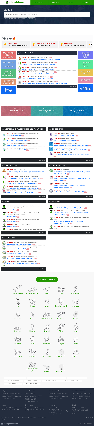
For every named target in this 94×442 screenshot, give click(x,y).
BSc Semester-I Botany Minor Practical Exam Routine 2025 (72, 148)
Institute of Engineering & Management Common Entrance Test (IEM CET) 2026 (72, 182)
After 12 (12, 409)
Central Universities (27, 381)
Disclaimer (14, 419)
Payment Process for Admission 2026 (22, 256)
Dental (4, 400)
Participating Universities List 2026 (23, 143)
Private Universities (10, 385)
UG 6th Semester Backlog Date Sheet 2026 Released (39, 68)
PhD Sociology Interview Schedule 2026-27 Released (37, 78)
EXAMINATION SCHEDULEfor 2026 (86, 55)
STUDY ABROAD (85, 80)
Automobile (34, 411)
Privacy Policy (22, 419)
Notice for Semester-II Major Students (66, 143)
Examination (56, 2)
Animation (40, 409)
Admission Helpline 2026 (23, 138)
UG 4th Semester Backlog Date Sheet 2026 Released (39, 73)
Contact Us (8, 419)
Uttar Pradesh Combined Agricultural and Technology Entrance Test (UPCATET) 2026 (72, 175)
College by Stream (54, 411)
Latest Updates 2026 (10, 19)
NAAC (83, 409)
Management (5, 396)
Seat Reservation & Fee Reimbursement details (22, 261)
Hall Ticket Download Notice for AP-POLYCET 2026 (70, 195)
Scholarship (64, 412)
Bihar (26, 398)
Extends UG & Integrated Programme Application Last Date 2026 (41, 58)
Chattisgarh (33, 398)
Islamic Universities (67, 381)
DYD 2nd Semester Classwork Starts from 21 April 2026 (39, 63)
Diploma (18, 409)
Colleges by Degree (54, 409)
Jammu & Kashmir (30, 403)
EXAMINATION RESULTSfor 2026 (86, 64)
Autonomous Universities (12, 381)
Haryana (33, 400)
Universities (86, 2)
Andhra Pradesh (30, 395)
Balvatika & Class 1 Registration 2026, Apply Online (70, 211)
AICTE (74, 409)
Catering (41, 411)
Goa (39, 398)
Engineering (14, 396)
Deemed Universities (40, 381)
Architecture (13, 395)
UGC (78, 409)
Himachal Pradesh (30, 401)
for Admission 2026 (8, 55)
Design (9, 400)
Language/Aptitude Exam (56, 415)
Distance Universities (54, 381)
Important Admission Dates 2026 (23, 153)
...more (14, 400)
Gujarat (27, 400)
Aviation (10, 398)
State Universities (37, 385)
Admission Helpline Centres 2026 (22, 252)
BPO (34, 409)
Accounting (28, 409)
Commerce (17, 398)
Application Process (54, 414)
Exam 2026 (32, 19)
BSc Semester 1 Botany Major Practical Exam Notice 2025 (72, 153)
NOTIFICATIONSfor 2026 (85, 73)
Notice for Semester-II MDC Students (66, 138)
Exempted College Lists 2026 (23, 148)
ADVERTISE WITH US (31, 419)
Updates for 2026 (8, 82)
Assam (40, 396)
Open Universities (80, 381)
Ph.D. (18, 411)
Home (2, 419)
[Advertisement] (47, 29)
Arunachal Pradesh (30, 396)
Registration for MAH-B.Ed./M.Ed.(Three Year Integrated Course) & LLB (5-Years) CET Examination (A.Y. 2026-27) (72, 233)
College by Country (54, 412)
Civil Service (28, 412)
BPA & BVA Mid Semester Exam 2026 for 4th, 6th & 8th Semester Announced (44, 82)
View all (73, 86)
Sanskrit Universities (24, 385)
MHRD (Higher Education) (79, 411)
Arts (19, 395)
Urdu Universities (49, 385)
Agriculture (5, 395)
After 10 (4, 409)
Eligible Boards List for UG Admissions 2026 (22, 247)
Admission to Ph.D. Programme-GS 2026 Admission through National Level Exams (71, 216)
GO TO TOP (89, 419)
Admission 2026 (40, 2)
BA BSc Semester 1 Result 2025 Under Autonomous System (71, 158)
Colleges (71, 2)
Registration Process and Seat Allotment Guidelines (23, 266)
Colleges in (8, 90)
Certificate (5, 411)
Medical (4, 398)
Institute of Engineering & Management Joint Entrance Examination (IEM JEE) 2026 (69, 189)
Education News (25, 212)
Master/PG (12, 411)
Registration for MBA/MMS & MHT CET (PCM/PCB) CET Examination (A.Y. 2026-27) (71, 224)
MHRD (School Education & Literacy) (80, 412)
